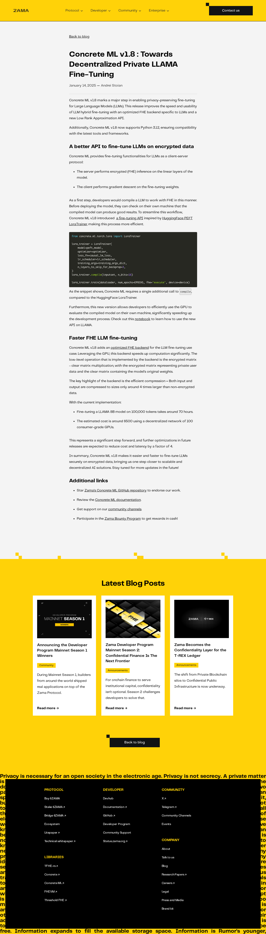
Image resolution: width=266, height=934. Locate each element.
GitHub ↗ (109, 815)
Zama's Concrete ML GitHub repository (115, 490)
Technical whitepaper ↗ (59, 841)
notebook (142, 319)
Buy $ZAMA (52, 798)
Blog (165, 866)
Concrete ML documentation (118, 500)
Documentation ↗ (115, 807)
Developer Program (116, 824)
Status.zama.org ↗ (115, 841)
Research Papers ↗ (174, 874)
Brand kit (168, 908)
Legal (165, 891)
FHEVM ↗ (50, 891)
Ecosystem (52, 824)
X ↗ (164, 798)
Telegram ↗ (169, 807)
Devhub (108, 798)
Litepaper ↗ (52, 832)
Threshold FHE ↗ (55, 900)
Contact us (231, 10)
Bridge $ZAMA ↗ (55, 815)
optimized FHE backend (130, 347)
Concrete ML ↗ (54, 883)
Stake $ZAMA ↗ (54, 807)
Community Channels (176, 815)
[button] (74, 10)
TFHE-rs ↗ (51, 866)
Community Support (117, 832)
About (166, 848)
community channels (124, 509)
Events (166, 824)
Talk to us (168, 857)
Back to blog (79, 36)
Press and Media (173, 900)
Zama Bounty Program (123, 518)
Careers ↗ (168, 883)
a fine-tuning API (129, 218)
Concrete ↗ (52, 874)
